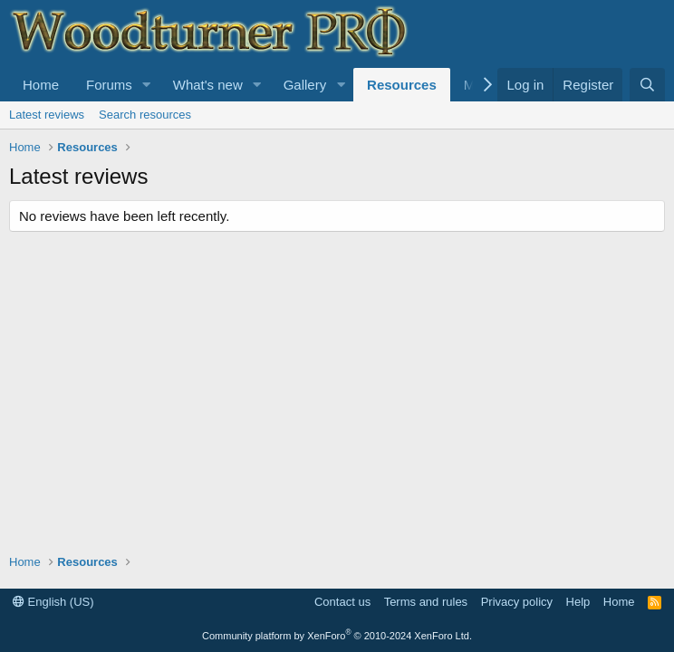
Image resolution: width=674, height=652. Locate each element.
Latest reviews (46, 114)
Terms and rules (425, 602)
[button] (146, 84)
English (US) (53, 602)
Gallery (305, 84)
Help (578, 602)
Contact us (342, 602)
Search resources (145, 114)
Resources (402, 84)
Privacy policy (517, 602)
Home (41, 84)
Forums (109, 84)
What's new (208, 84)
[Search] (647, 84)
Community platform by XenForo (337, 635)
